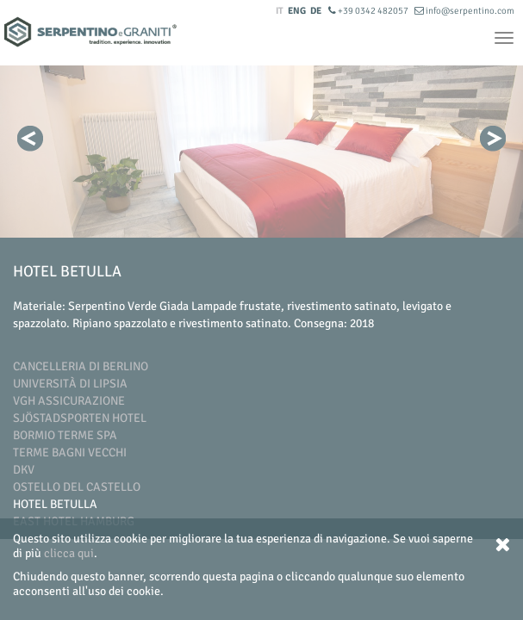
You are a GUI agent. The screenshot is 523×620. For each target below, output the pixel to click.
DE (315, 10)
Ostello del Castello (76, 487)
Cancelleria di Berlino (80, 366)
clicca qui (69, 553)
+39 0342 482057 (369, 10)
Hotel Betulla (55, 504)
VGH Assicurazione (69, 401)
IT (279, 10)
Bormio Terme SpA (65, 435)
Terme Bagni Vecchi (70, 452)
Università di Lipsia (70, 383)
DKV (23, 469)
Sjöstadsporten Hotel (79, 418)
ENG (297, 10)
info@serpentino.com (464, 10)
